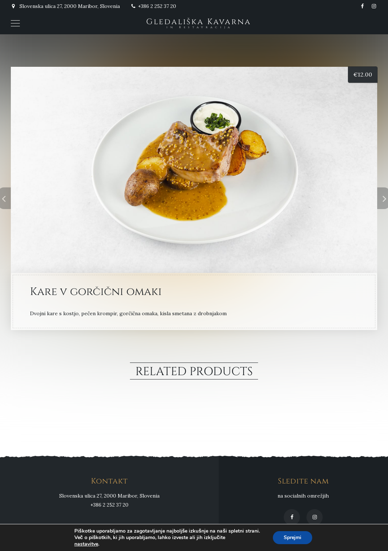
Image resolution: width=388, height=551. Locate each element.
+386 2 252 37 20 (153, 6)
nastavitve (86, 544)
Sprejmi (292, 537)
